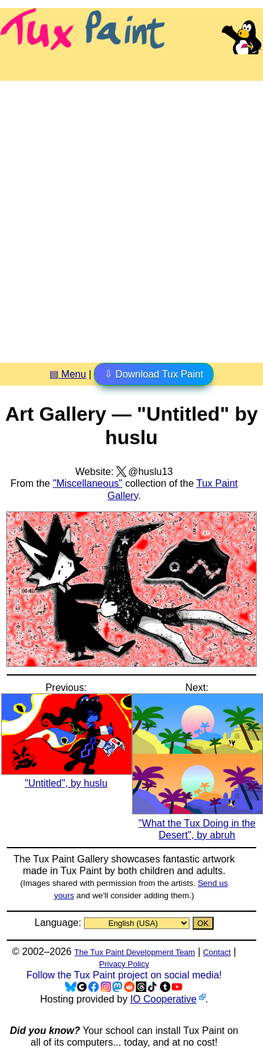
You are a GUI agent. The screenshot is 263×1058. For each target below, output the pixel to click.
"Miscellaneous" (87, 483)
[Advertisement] (131, 217)
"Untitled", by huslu (66, 777)
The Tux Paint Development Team (134, 952)
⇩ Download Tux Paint (153, 374)
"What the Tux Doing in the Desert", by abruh (197, 823)
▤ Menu (67, 374)
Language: (59, 922)
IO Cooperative (163, 999)
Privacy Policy (124, 964)
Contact (217, 952)
